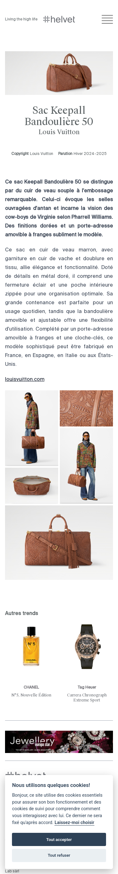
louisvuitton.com (24, 379)
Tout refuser (59, 855)
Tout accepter (59, 839)
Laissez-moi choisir (74, 822)
